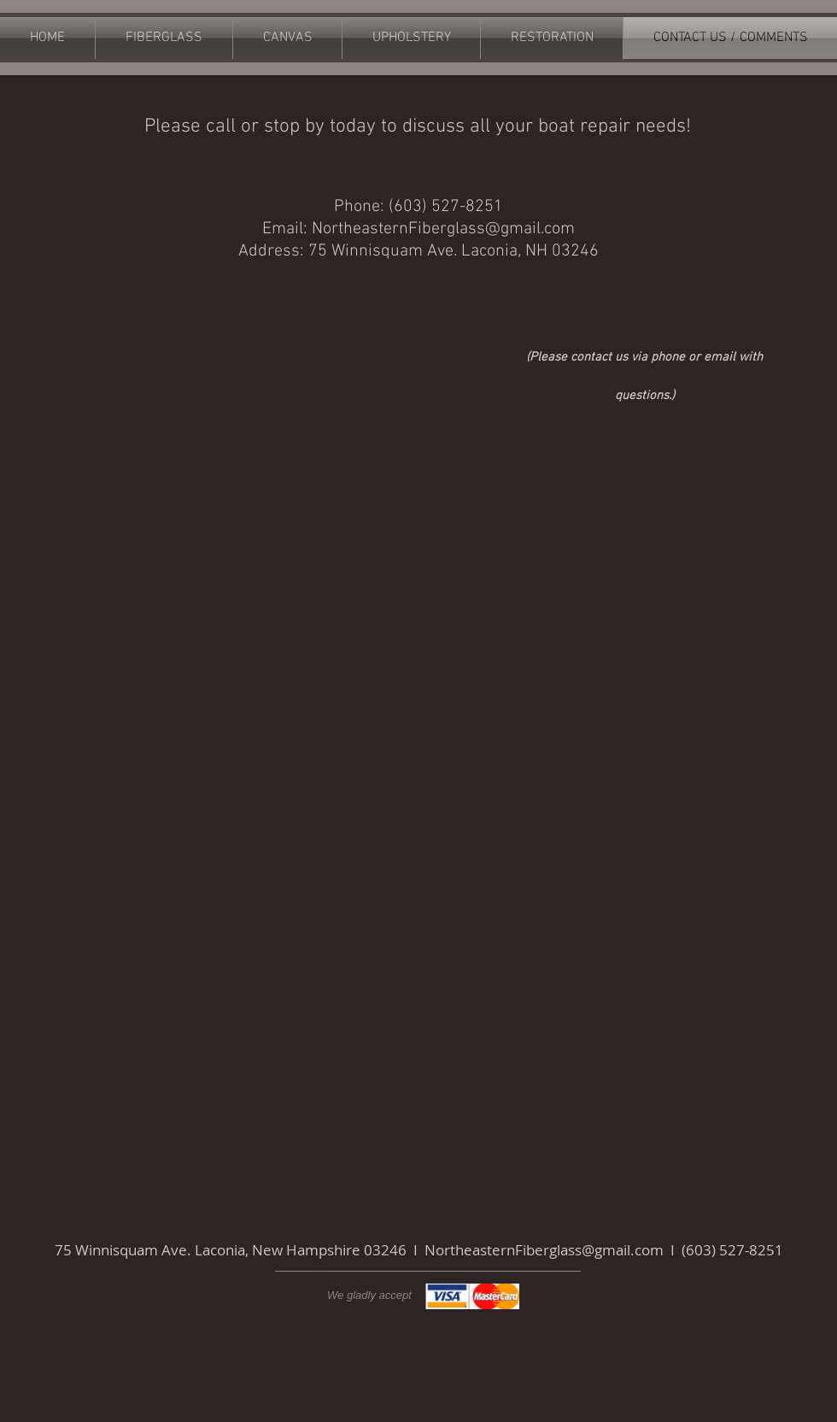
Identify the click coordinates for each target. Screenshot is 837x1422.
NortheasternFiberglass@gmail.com (443, 229)
